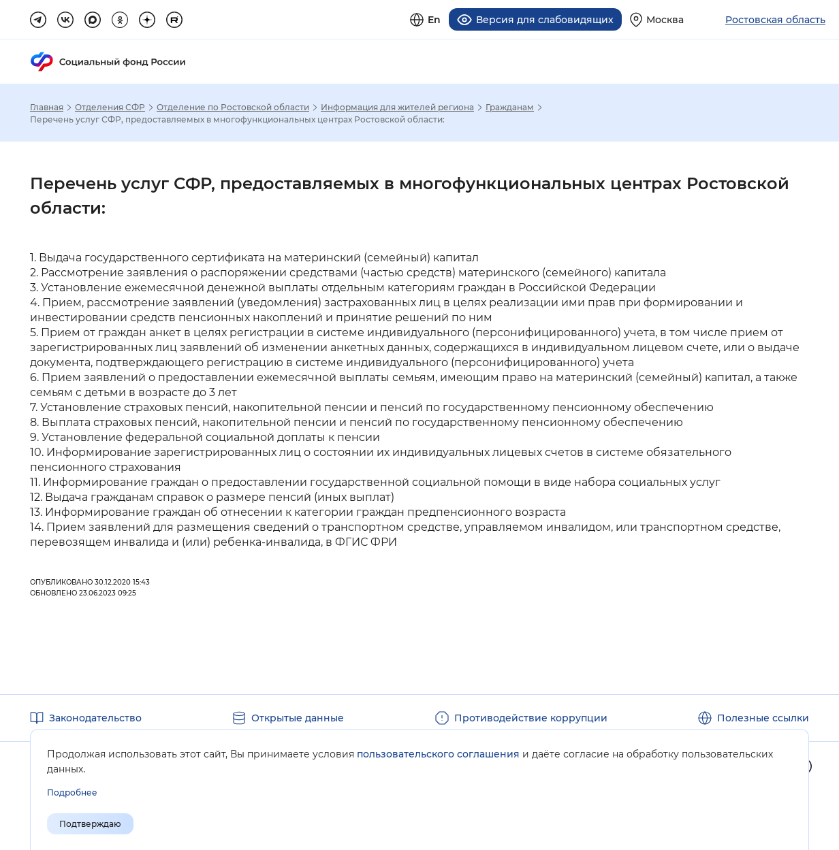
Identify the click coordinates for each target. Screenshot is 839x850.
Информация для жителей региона (397, 107)
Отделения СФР (110, 107)
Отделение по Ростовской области (233, 107)
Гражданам (510, 107)
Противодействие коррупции (530, 718)
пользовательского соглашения (438, 754)
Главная (46, 107)
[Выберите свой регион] (657, 19)
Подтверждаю (90, 824)
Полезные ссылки (763, 718)
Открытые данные (297, 718)
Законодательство (95, 718)
